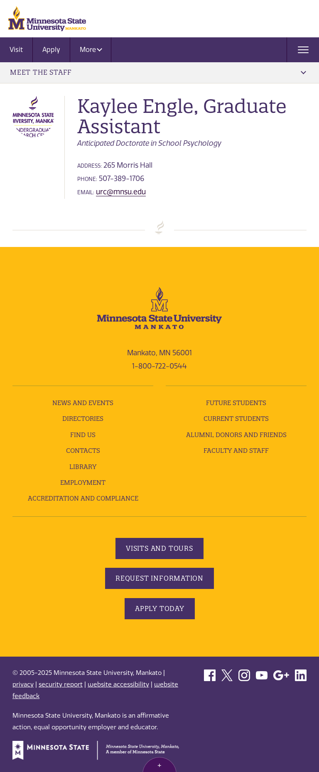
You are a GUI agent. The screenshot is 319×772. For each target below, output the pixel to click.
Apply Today (159, 608)
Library (82, 467)
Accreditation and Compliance (83, 498)
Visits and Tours (159, 548)
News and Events (82, 403)
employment (83, 482)
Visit (16, 50)
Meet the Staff (158, 72)
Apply (51, 50)
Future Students (236, 403)
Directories (82, 419)
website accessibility (118, 684)
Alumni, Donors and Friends (236, 435)
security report (61, 684)
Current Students (236, 419)
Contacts (83, 450)
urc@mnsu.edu (121, 192)
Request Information (159, 578)
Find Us (83, 435)
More (91, 50)
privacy (23, 684)
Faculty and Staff (236, 450)
